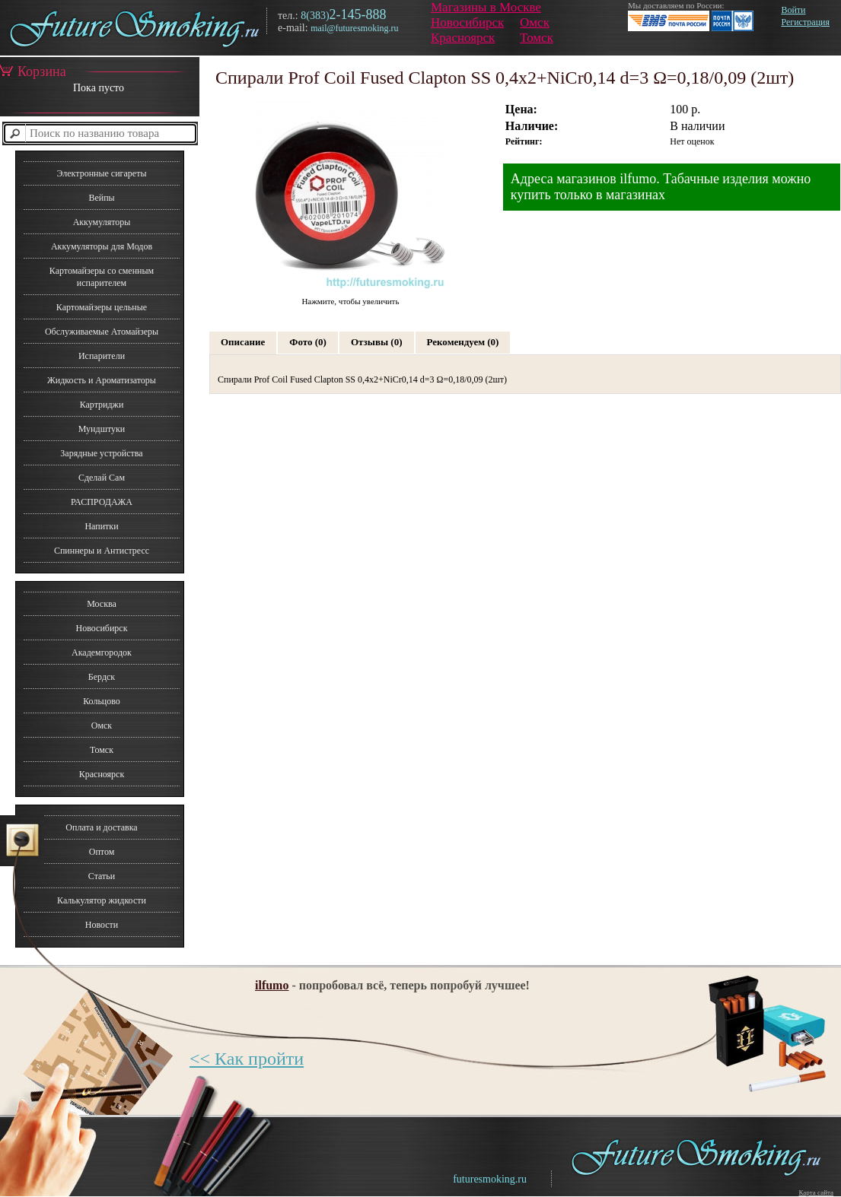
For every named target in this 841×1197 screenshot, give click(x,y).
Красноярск (463, 37)
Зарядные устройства (101, 453)
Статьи (101, 876)
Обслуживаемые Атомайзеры (101, 331)
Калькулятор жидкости (101, 900)
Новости (102, 924)
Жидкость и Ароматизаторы (101, 380)
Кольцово (101, 701)
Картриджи (102, 404)
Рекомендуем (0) (463, 342)
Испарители (101, 356)
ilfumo (271, 985)
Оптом (102, 851)
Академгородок (102, 652)
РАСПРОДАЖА (101, 502)
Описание (243, 342)
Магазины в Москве (486, 7)
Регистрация (805, 22)
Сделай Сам (101, 477)
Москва (101, 603)
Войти (793, 10)
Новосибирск (467, 22)
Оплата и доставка (101, 827)
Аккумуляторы (102, 222)
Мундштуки (101, 429)
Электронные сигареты (101, 173)
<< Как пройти (247, 1058)
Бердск (101, 677)
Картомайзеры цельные (101, 307)
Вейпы (101, 197)
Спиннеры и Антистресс (101, 550)
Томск (536, 37)
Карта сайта (815, 1192)
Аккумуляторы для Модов (101, 246)
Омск (535, 22)
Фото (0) (308, 342)
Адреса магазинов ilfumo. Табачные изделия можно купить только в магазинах (661, 186)
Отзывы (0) (377, 342)
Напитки (101, 526)
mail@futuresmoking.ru (354, 28)
